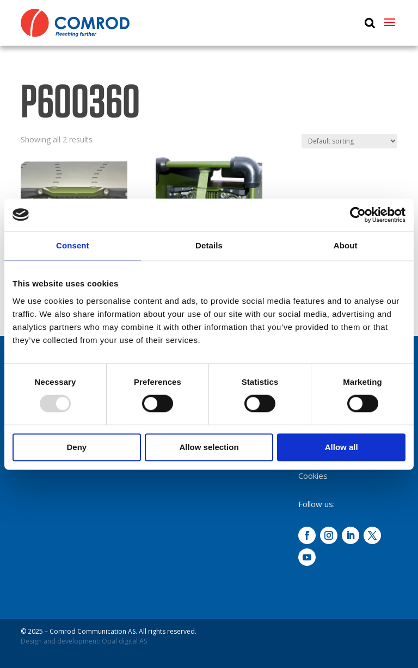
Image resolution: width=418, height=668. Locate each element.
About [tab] (346, 245)
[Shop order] (349, 141)
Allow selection (208, 447)
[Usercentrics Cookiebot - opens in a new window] (357, 215)
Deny (76, 447)
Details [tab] (209, 245)
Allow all (341, 447)
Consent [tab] (72, 245)
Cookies (313, 475)
